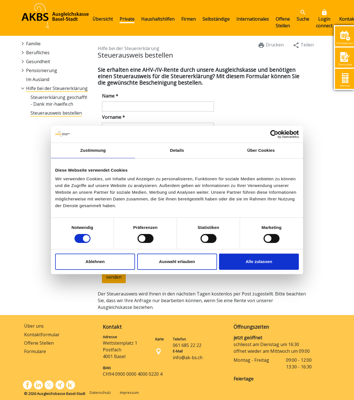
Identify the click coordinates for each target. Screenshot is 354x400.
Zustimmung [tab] (93, 150)
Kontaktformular (42, 335)
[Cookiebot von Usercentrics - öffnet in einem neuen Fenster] (274, 134)
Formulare (35, 351)
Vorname (113, 117)
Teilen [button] (303, 45)
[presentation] (128, 306)
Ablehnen (94, 261)
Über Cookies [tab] (261, 150)
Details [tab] (177, 150)
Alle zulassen (259, 261)
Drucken (271, 45)
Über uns (34, 326)
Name (110, 96)
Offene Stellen (39, 343)
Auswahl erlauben (177, 261)
